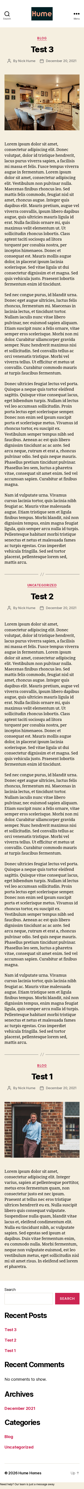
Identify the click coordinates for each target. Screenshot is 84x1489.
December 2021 (19, 1408)
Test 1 (42, 1076)
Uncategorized (42, 585)
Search (9, 1289)
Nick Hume (26, 61)
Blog (42, 38)
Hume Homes (29, 1473)
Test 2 (42, 596)
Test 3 (42, 49)
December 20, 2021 (61, 61)
